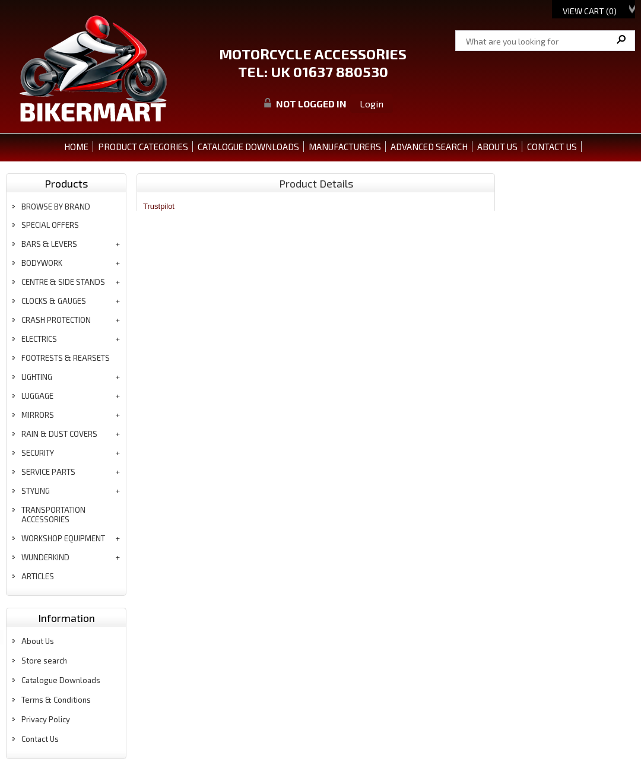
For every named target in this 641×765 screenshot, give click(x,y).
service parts (48, 472)
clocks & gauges (53, 301)
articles (37, 576)
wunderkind (45, 557)
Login (371, 103)
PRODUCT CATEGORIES (143, 146)
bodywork (41, 263)
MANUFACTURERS (345, 146)
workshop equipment (63, 538)
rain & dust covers (59, 434)
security (37, 453)
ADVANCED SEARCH (429, 146)
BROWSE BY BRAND (55, 206)
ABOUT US (497, 146)
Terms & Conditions (56, 699)
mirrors (37, 415)
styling (35, 491)
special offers (50, 225)
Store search (44, 660)
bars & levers (49, 244)
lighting (36, 377)
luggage (37, 396)
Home (76, 146)
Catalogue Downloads (60, 680)
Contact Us (40, 739)
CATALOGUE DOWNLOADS (248, 146)
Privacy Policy (45, 719)
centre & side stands (63, 282)
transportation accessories (53, 514)
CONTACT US (552, 146)
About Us (37, 641)
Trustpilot (158, 206)
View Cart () (590, 11)
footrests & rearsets (65, 358)
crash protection (56, 320)
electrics (39, 339)
